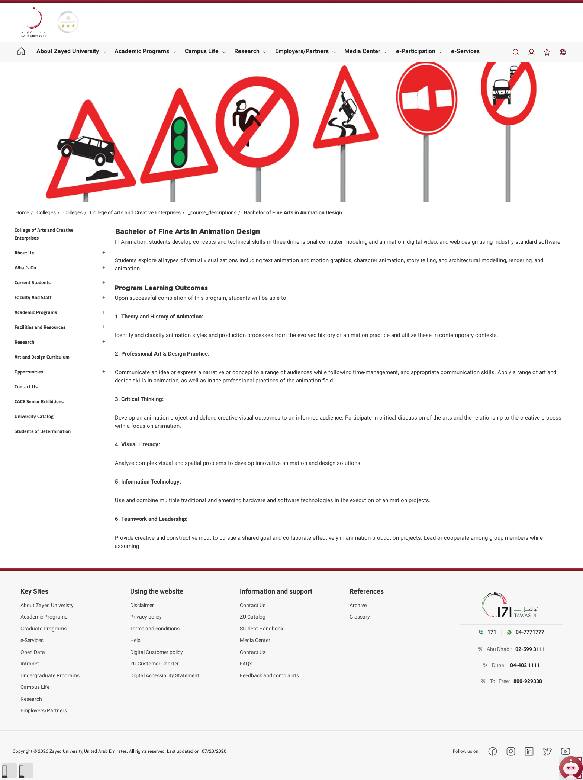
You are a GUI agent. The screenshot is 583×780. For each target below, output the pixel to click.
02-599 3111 (530, 649)
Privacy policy (146, 617)
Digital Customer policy (156, 652)
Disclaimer (142, 605)
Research (247, 51)
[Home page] (21, 52)
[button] (9, 770)
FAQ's (246, 664)
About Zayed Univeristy (47, 605)
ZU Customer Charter (154, 664)
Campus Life (202, 51)
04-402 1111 (525, 665)
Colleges (46, 212)
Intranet (29, 664)
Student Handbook (261, 629)
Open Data (32, 652)
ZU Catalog (252, 617)
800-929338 (527, 681)
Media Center (362, 51)
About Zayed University (67, 51)
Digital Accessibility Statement (164, 675)
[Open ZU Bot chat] (571, 768)
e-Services (465, 51)
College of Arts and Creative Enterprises (135, 212)
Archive (358, 605)
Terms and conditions (155, 629)
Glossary (360, 617)
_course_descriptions (212, 212)
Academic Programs (142, 51)
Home (22, 212)
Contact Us (252, 605)
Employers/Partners (302, 51)
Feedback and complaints (269, 675)
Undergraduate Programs (50, 675)
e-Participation (415, 51)
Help (135, 640)
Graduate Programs (43, 629)
